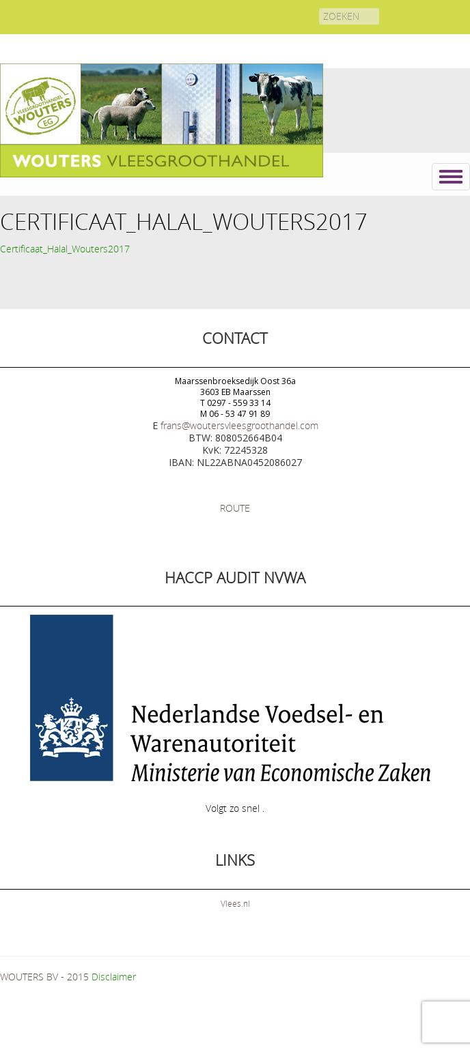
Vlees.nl (235, 903)
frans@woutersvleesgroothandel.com (239, 425)
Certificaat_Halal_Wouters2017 (65, 248)
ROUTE (235, 507)
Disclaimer (114, 976)
